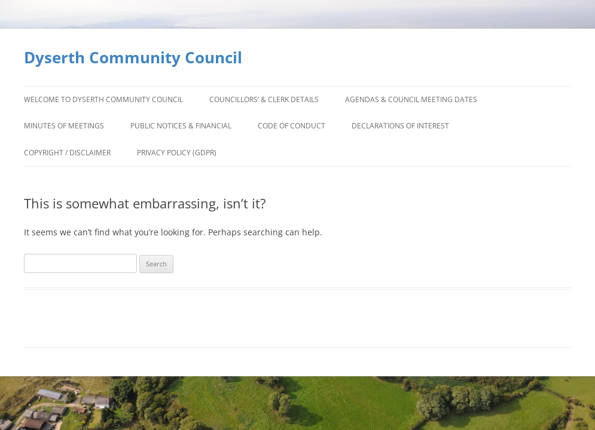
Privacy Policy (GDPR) (176, 153)
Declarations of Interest (400, 126)
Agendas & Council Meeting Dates (411, 99)
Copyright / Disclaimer (67, 153)
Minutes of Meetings (64, 126)
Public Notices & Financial (180, 126)
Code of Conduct (291, 126)
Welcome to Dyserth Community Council (103, 99)
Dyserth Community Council (133, 57)
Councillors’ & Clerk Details (264, 99)
